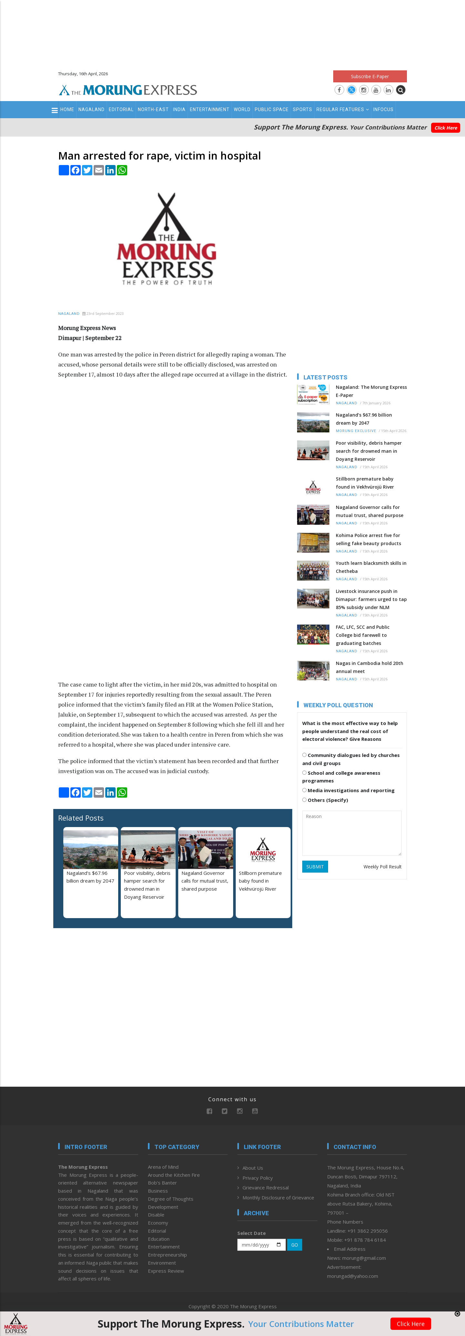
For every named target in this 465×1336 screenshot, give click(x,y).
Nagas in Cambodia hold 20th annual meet (369, 667)
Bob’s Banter (162, 1182)
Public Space (272, 109)
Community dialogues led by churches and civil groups (351, 759)
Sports (302, 109)
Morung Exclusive (356, 431)
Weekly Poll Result (383, 866)
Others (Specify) (325, 800)
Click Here (445, 128)
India (179, 109)
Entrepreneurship (167, 1254)
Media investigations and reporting (348, 790)
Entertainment (210, 109)
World (242, 109)
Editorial (121, 109)
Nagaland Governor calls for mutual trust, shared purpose (204, 881)
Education (159, 1239)
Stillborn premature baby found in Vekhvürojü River (260, 881)
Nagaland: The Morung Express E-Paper (371, 391)
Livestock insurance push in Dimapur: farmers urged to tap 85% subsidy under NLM (371, 599)
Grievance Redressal (266, 1187)
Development (163, 1207)
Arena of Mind (163, 1167)
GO (294, 1245)
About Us (253, 1168)
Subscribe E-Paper (370, 76)
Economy (158, 1222)
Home (67, 109)
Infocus (383, 109)
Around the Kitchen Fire (174, 1175)
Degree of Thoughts (170, 1199)
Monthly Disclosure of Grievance (278, 1197)
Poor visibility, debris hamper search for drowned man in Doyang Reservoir (369, 451)
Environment (162, 1262)
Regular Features (342, 109)
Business (158, 1190)
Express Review (166, 1271)
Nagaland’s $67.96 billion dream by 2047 (364, 419)
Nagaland (91, 109)
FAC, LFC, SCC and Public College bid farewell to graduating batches (362, 635)
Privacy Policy (258, 1178)
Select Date (251, 1233)
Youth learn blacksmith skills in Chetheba (371, 567)
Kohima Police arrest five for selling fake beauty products (368, 539)
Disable (156, 1214)
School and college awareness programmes (341, 777)
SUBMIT (315, 867)
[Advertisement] (232, 32)
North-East (153, 109)
